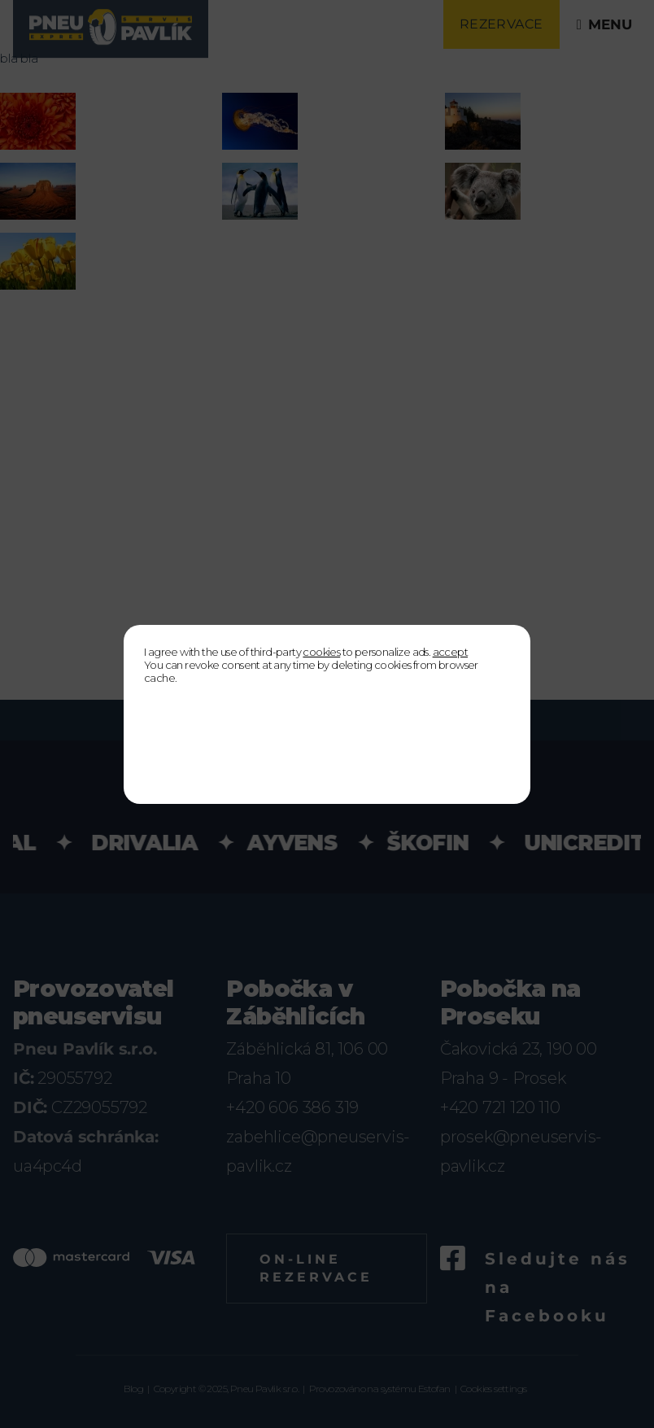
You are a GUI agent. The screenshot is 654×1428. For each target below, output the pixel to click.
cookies (321, 651)
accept (450, 651)
